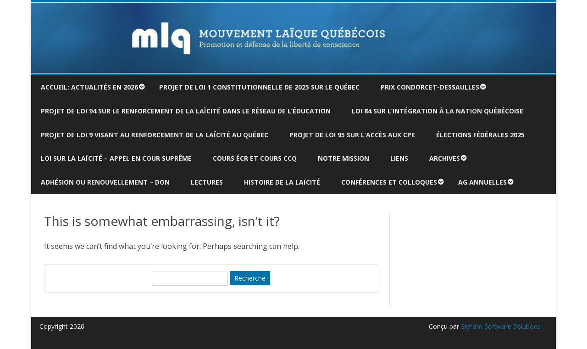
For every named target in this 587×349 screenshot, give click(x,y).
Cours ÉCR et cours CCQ (255, 158)
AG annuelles (482, 182)
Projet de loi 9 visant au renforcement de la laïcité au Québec (154, 134)
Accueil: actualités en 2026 (89, 87)
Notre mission (343, 158)
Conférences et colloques (389, 182)
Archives (444, 158)
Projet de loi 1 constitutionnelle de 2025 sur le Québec (259, 87)
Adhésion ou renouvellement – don (105, 182)
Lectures (207, 182)
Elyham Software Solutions (500, 326)
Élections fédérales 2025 (480, 134)
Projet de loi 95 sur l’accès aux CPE (352, 134)
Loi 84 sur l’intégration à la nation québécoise (437, 111)
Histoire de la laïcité (282, 182)
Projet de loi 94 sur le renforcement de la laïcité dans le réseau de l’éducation (186, 111)
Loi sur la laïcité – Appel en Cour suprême (116, 158)
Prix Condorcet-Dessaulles (430, 87)
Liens (399, 158)
